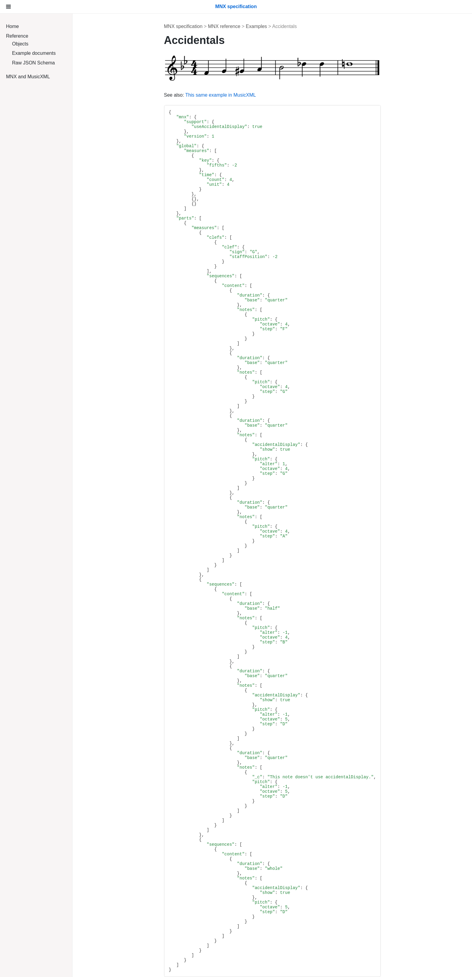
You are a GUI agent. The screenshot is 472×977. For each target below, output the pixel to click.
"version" (195, 136)
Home (12, 26)
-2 (234, 165)
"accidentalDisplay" (276, 444)
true (257, 126)
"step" (267, 329)
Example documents (34, 53)
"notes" (246, 309)
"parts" (185, 218)
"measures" (196, 150)
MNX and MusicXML (28, 76)
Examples (256, 26)
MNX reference (224, 26)
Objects (20, 43)
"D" (283, 724)
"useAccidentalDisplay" (219, 126)
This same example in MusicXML (220, 95)
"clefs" (216, 237)
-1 (285, 632)
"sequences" (220, 276)
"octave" (270, 324)
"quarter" (276, 300)
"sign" (236, 252)
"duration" (249, 295)
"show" (267, 449)
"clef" (229, 247)
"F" (283, 329)
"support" (195, 122)
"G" (253, 252)
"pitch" (261, 319)
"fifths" (217, 165)
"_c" (257, 777)
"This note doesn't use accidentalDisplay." (320, 777)
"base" (252, 300)
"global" (186, 146)
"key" (205, 160)
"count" (216, 179)
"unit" (214, 184)
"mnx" (182, 117)
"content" (233, 285)
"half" (272, 608)
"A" (283, 536)
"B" (283, 642)
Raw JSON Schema (33, 62)
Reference (17, 36)
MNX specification (183, 26)
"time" (206, 175)
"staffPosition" (248, 256)
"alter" (269, 464)
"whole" (274, 868)
